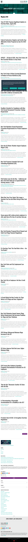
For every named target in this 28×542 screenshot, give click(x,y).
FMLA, (12, 185)
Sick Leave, (9, 186)
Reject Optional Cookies (13, 88)
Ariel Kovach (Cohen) (8, 94)
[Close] (25, 81)
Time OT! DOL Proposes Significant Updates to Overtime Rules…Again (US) (13, 23)
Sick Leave (12, 95)
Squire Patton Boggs (23, 2)
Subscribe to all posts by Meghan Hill (5, 19)
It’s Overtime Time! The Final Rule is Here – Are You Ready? (14, 249)
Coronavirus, (4, 62)
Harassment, (8, 114)
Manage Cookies (5, 88)
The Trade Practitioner (3, 510)
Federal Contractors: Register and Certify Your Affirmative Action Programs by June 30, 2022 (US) (13, 42)
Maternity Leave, (18, 185)
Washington (2, 27)
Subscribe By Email (3, 474)
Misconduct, (14, 114)
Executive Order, (13, 62)
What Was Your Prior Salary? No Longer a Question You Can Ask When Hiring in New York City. (14, 199)
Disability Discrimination (5, 405)
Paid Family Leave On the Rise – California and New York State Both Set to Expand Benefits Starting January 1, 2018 (13, 180)
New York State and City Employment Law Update (12, 265)
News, (20, 26)
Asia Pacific (2, 451)
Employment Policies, (5, 114)
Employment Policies (5, 372)
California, (4, 26)
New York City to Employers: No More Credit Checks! (13, 281)
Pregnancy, (4, 186)
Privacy (1, 529)
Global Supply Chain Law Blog (4, 499)
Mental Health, (21, 185)
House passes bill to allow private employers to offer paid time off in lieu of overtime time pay (14, 216)
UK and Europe (2, 449)
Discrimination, (4, 269)
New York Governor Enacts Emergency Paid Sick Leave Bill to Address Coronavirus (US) (14, 92)
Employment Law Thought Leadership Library (8, 445)
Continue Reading (18, 53)
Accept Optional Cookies (21, 88)
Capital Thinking (2, 491)
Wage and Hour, (24, 26)
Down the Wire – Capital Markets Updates (5, 492)
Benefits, (4, 185)
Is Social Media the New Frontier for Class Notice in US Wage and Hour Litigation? (12, 298)
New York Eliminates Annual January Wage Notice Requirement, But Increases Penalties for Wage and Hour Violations (13, 315)
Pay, (25, 185)
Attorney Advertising (3, 526)
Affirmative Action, (5, 46)
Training (2, 115)
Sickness (16, 269)
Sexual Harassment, (23, 114)
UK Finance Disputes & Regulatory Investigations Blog (6, 512)
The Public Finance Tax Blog (4, 508)
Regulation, (6, 186)
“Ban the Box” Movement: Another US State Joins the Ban (13, 385)
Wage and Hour (14, 150)
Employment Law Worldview (14, 519)
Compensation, (6, 26)
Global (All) (2, 453)
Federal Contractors (11, 46)
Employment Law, (9, 62)
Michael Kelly (7, 184)
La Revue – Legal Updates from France (5, 500)
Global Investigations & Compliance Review (5, 496)
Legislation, (11, 114)
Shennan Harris (7, 25)
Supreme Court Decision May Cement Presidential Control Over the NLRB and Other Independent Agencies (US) (12, 458)
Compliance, (8, 46)
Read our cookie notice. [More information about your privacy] (5, 85)
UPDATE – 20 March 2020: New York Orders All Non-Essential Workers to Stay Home (14, 59)
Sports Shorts (2, 507)
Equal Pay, (12, 269)
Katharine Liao (7, 113)
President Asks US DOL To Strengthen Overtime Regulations (14, 419)
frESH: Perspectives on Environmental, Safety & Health (6, 514)
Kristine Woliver (3, 45)
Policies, (2, 186)
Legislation (7, 133)
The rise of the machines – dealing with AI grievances (6, 461)
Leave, (13, 185)
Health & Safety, (16, 62)
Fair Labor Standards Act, (15, 26)
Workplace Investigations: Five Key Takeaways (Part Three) (7, 457)
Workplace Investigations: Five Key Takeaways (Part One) (7, 462)
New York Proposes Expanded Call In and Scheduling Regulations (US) (12, 162)
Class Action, (4, 302)
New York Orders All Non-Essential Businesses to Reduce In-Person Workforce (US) (13, 74)
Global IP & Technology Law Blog (4, 495)
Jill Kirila (11, 252)
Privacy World (2, 503)
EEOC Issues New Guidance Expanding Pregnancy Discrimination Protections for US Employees (13, 367)
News (21, 62)
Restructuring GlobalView (3, 504)
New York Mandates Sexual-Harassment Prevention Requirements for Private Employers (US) (14, 128)
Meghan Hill (3, 25)
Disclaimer (4, 529)
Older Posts (25, 433)
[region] (14, 85)
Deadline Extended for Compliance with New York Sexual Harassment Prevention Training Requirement (13, 110)
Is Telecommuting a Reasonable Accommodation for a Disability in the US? (12, 401)
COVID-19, (7, 62)
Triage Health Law (3, 511)
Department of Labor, (10, 26)
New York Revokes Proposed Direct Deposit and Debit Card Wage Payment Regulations (14, 232)
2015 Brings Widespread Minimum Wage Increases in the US (12, 333)
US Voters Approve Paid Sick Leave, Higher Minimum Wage (12, 349)
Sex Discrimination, (19, 114)
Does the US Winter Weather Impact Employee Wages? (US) (13, 146)
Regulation (19, 78)
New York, (19, 26)
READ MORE (5, 535)
